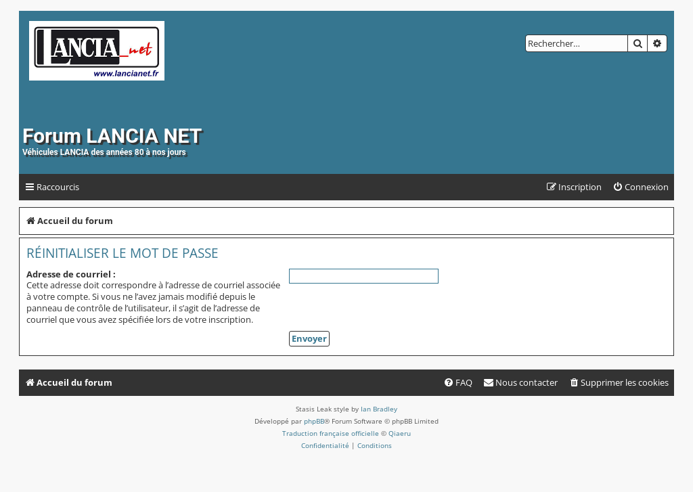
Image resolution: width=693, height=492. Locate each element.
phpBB (314, 421)
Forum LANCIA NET (112, 136)
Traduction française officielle (330, 433)
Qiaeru (399, 433)
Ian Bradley (379, 408)
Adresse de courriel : (71, 274)
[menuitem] (640, 187)
